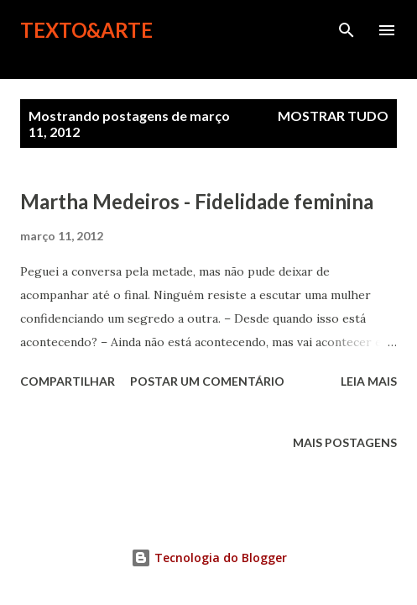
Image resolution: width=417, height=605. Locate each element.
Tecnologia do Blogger (209, 558)
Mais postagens (345, 442)
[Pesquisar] (346, 30)
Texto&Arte (86, 30)
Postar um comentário (207, 381)
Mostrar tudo (333, 116)
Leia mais (369, 381)
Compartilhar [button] (67, 381)
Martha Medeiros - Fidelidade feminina (196, 201)
